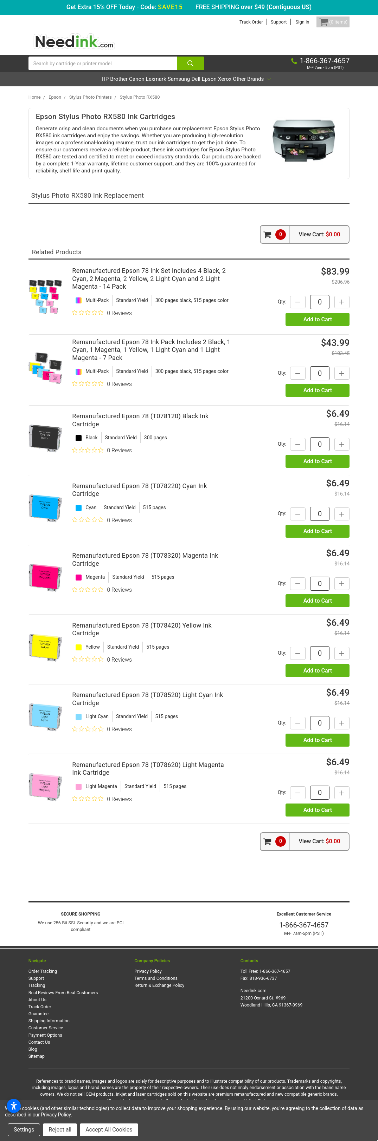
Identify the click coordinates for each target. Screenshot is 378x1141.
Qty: (274, 309)
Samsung (178, 86)
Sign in (292, 22)
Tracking (36, 992)
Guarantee (38, 1021)
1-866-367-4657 (303, 932)
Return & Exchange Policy (159, 992)
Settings (24, 1129)
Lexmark (145, 86)
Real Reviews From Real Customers (63, 999)
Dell (205, 86)
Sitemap (36, 1063)
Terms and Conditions (156, 985)
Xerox (253, 86)
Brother (88, 86)
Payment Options (45, 1042)
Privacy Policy (148, 978)
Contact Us (39, 1049)
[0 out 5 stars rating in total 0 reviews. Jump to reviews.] (102, 320)
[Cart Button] (328, 22)
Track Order (240, 22)
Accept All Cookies (108, 1129)
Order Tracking (42, 978)
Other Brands (291, 86)
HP (65, 86)
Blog (32, 1056)
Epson (228, 86)
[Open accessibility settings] (14, 1106)
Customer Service (45, 1035)
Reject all (60, 1129)
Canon (116, 86)
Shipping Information (49, 1028)
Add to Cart (317, 326)
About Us (37, 1007)
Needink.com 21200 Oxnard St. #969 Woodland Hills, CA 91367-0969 (272, 1005)
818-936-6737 (263, 985)
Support (268, 22)
